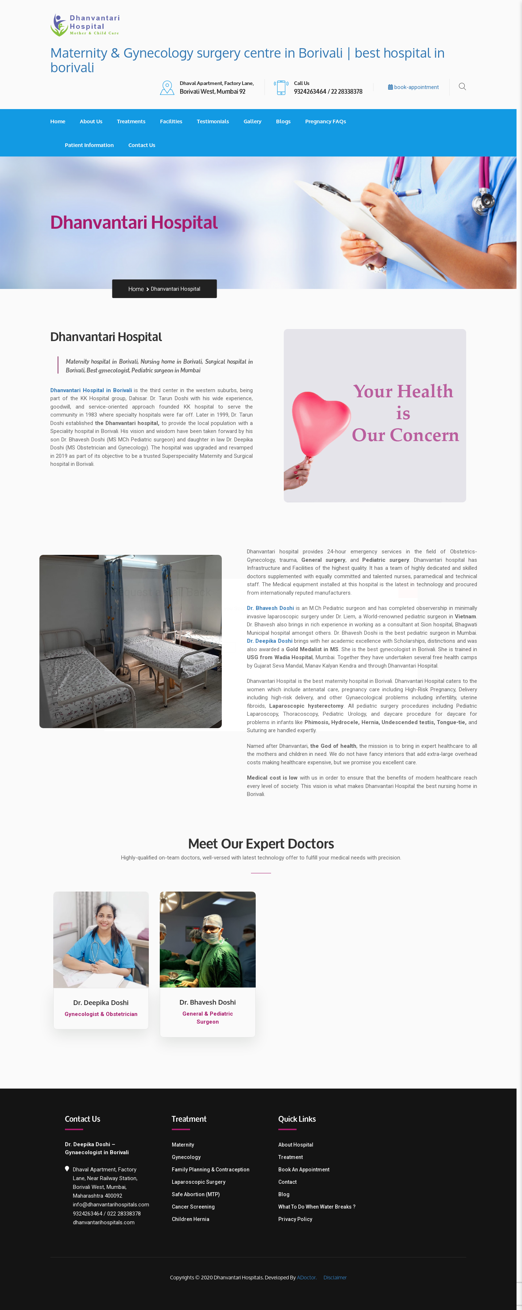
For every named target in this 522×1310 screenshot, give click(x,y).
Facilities (174, 121)
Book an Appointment (306, 1169)
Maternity (185, 1145)
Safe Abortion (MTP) (198, 1194)
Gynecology (188, 1157)
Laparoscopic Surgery (201, 1182)
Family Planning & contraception (213, 1169)
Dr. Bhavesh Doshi (273, 608)
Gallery (255, 121)
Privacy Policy (298, 1219)
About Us (94, 121)
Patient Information (92, 144)
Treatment (293, 1157)
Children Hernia (193, 1219)
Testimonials (216, 121)
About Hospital (298, 1145)
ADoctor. (310, 1277)
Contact (290, 1182)
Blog (287, 1194)
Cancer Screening (195, 1207)
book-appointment (416, 87)
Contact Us (144, 144)
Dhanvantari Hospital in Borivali (94, 390)
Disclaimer (337, 1277)
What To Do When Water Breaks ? (320, 1207)
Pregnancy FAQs (328, 121)
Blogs (286, 121)
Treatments (134, 121)
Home (60, 121)
